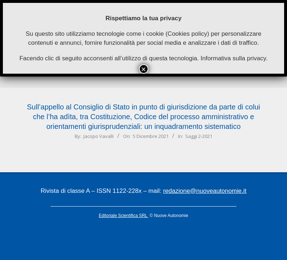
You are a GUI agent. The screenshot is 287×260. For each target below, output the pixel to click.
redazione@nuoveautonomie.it (205, 190)
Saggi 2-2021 (198, 136)
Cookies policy (187, 33)
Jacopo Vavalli (98, 136)
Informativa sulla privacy (233, 58)
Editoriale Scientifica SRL (124, 215)
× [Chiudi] (143, 69)
